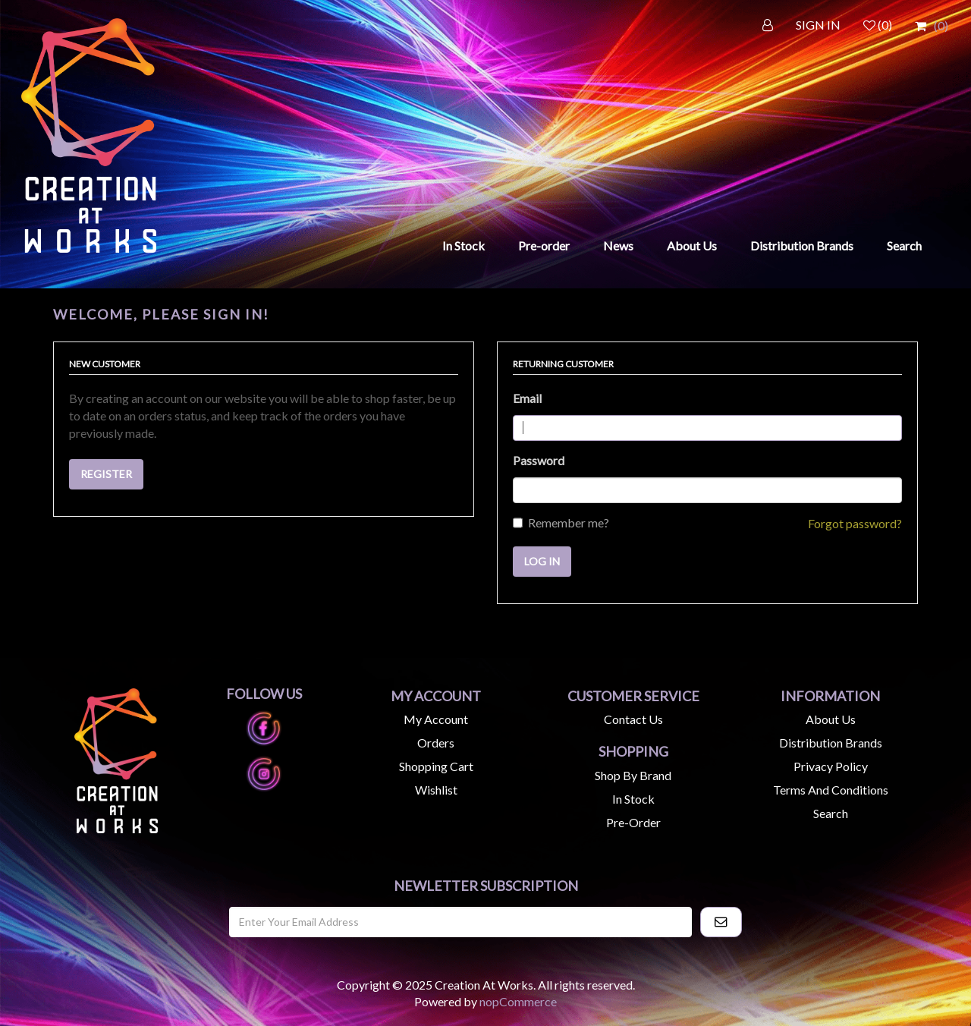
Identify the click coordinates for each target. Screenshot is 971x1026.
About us (831, 719)
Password (538, 460)
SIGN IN (818, 24)
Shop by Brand (633, 775)
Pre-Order (633, 822)
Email (527, 398)
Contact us (633, 719)
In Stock (463, 245)
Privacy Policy (830, 766)
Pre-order (544, 245)
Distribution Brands (801, 245)
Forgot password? (855, 523)
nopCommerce (518, 1001)
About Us (692, 245)
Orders (435, 742)
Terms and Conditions (830, 789)
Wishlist (436, 789)
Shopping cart (436, 766)
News (618, 245)
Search (904, 245)
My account (436, 719)
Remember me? (568, 522)
